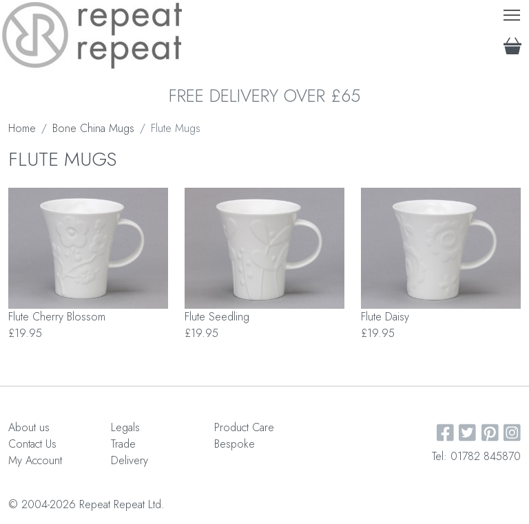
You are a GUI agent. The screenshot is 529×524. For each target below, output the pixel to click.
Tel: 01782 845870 (476, 456)
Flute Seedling (217, 317)
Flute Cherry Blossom (56, 317)
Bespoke (234, 444)
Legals (125, 427)
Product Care (244, 427)
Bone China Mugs (93, 128)
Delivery (129, 460)
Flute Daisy (385, 317)
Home (22, 128)
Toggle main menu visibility (513, 12)
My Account (35, 460)
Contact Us (32, 444)
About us (29, 427)
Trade (123, 444)
